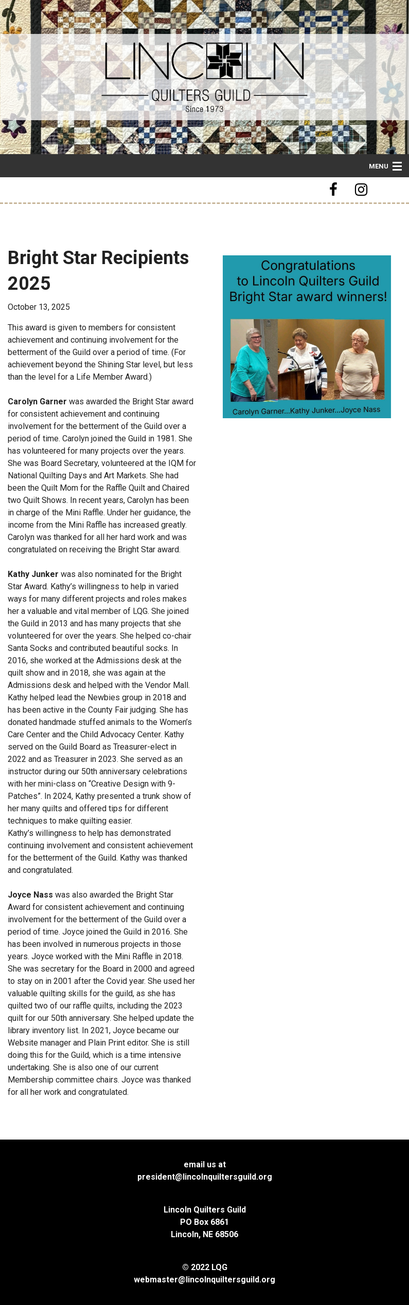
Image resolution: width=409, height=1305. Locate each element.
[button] (335, 189)
